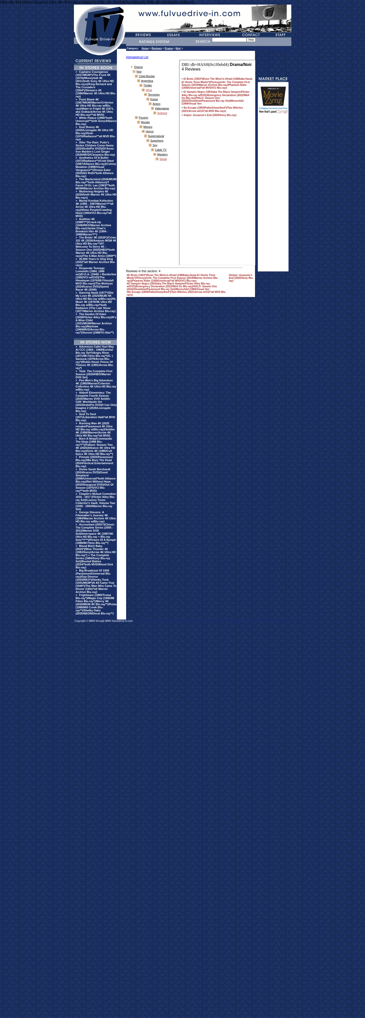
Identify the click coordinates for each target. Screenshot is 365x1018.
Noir (178, 48)
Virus (149, 89)
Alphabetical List (137, 57)
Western (162, 154)
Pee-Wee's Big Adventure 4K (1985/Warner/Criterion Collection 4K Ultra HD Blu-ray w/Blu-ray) (96, 385)
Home (145, 48)
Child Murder (147, 76)
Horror (150, 131)
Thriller (147, 85)
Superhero (156, 140)
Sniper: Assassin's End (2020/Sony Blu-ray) (241, 278)
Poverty (143, 117)
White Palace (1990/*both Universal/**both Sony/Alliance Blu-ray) (96, 120)
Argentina (147, 80)
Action (157, 103)
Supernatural (156, 136)
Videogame (162, 108)
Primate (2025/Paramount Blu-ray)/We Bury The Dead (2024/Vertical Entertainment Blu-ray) (94, 461)
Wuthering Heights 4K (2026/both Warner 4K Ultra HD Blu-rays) (96, 194)
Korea (154, 99)
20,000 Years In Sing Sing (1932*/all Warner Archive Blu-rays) (96, 262)
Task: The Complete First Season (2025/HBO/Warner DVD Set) (94, 374)
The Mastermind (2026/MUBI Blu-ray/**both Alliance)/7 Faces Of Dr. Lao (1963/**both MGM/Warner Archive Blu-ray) (96, 184)
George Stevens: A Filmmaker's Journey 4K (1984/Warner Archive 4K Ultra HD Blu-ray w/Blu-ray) (96, 517)
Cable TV (161, 149)
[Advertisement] (273, 194)
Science (162, 113)
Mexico (147, 126)
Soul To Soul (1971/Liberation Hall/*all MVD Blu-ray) (95, 417)
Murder (145, 122)
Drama (169, 48)
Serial (163, 159)
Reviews (156, 48)
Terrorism (154, 94)
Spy (155, 145)
